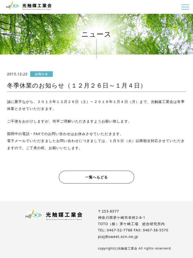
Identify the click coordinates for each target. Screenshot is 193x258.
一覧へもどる (96, 177)
